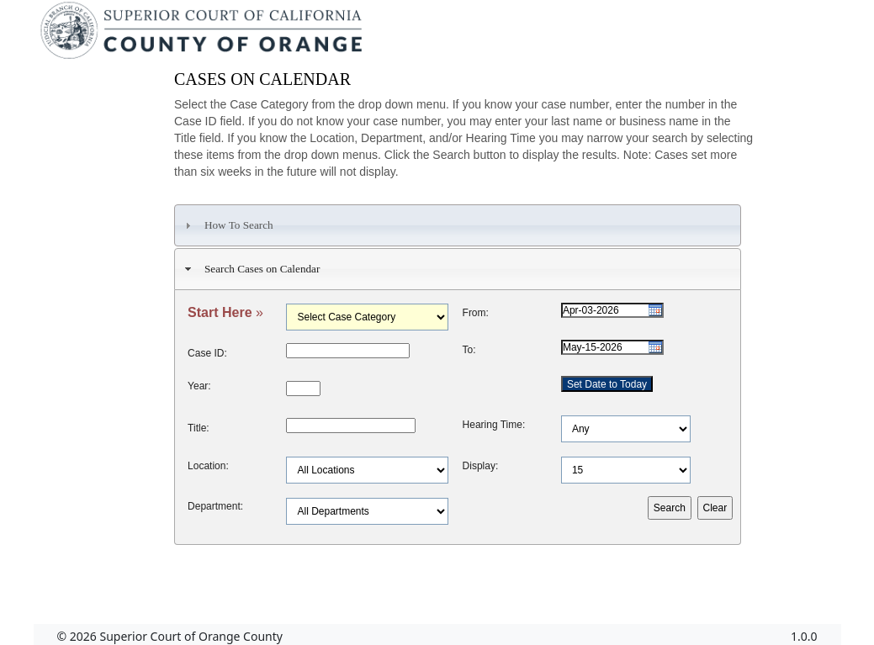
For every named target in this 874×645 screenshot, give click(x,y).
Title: (198, 428)
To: (469, 350)
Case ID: (207, 353)
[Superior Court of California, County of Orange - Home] (203, 34)
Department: (215, 506)
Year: (199, 386)
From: (476, 313)
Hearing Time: (494, 425)
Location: (208, 466)
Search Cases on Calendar (250, 269)
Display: (481, 466)
